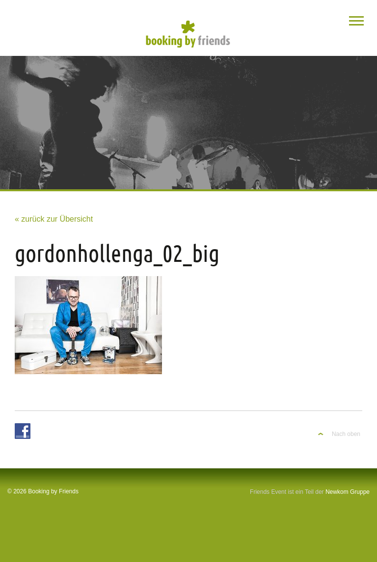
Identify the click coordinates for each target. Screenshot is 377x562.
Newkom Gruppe (347, 491)
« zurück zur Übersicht (54, 219)
